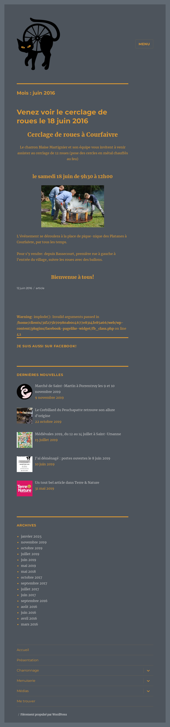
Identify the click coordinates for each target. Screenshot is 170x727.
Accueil (23, 650)
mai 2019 (28, 566)
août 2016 (29, 607)
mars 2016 (29, 624)
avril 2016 (29, 618)
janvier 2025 (31, 536)
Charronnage (28, 670)
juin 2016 (28, 612)
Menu (144, 44)
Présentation (28, 660)
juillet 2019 (30, 554)
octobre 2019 (31, 548)
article (40, 288)
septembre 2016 (34, 601)
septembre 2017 (34, 583)
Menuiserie (26, 681)
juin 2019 (28, 560)
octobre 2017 (31, 577)
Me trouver (26, 701)
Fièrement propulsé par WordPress (44, 714)
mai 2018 (28, 571)
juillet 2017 (30, 589)
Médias (23, 691)
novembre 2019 (34, 542)
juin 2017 (28, 595)
